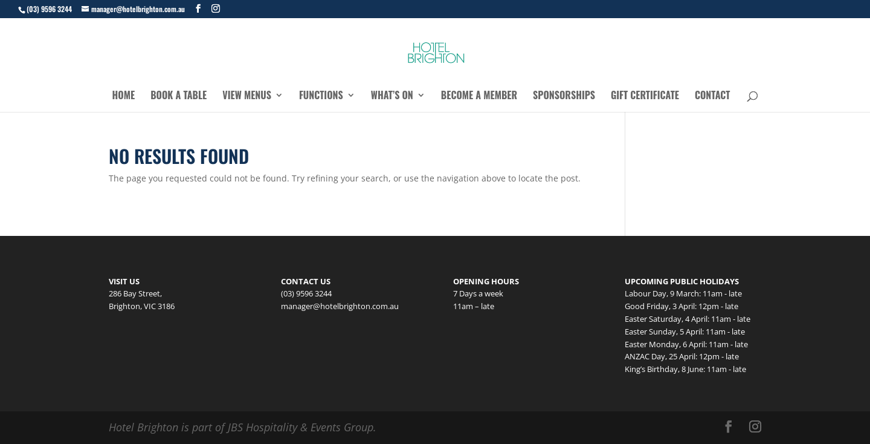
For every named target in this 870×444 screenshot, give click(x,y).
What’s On (392, 96)
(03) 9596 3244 (49, 9)
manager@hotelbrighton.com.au (340, 306)
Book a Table (178, 96)
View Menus (246, 96)
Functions (321, 96)
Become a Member (479, 96)
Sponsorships (564, 96)
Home (123, 96)
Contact (712, 96)
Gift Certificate (645, 96)
